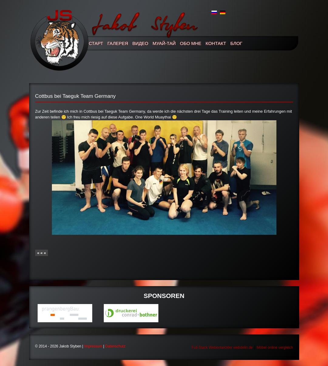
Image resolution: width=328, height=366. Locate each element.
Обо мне (190, 43)
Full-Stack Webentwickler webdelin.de (222, 347)
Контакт (216, 43)
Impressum (93, 346)
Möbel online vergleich (275, 347)
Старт (96, 43)
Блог (236, 43)
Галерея (117, 43)
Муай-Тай (164, 43)
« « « (41, 253)
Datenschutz (115, 346)
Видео (140, 43)
